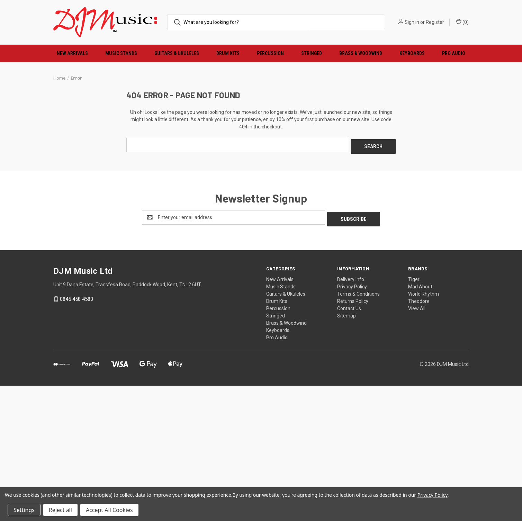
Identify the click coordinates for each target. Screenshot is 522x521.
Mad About (420, 422)
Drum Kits (228, 53)
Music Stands (121, 53)
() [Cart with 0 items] (462, 22)
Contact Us (349, 444)
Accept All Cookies (109, 510)
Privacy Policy (352, 422)
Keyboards (412, 53)
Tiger (414, 415)
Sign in (412, 22)
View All (416, 444)
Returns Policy (352, 437)
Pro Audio (453, 53)
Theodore (419, 437)
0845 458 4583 (76, 435)
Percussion (270, 53)
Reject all (60, 510)
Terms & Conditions (358, 429)
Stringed (311, 53)
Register (435, 22)
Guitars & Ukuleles (176, 53)
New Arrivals (72, 53)
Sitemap (346, 451)
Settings (24, 510)
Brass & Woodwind (360, 53)
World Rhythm (423, 429)
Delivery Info (350, 415)
